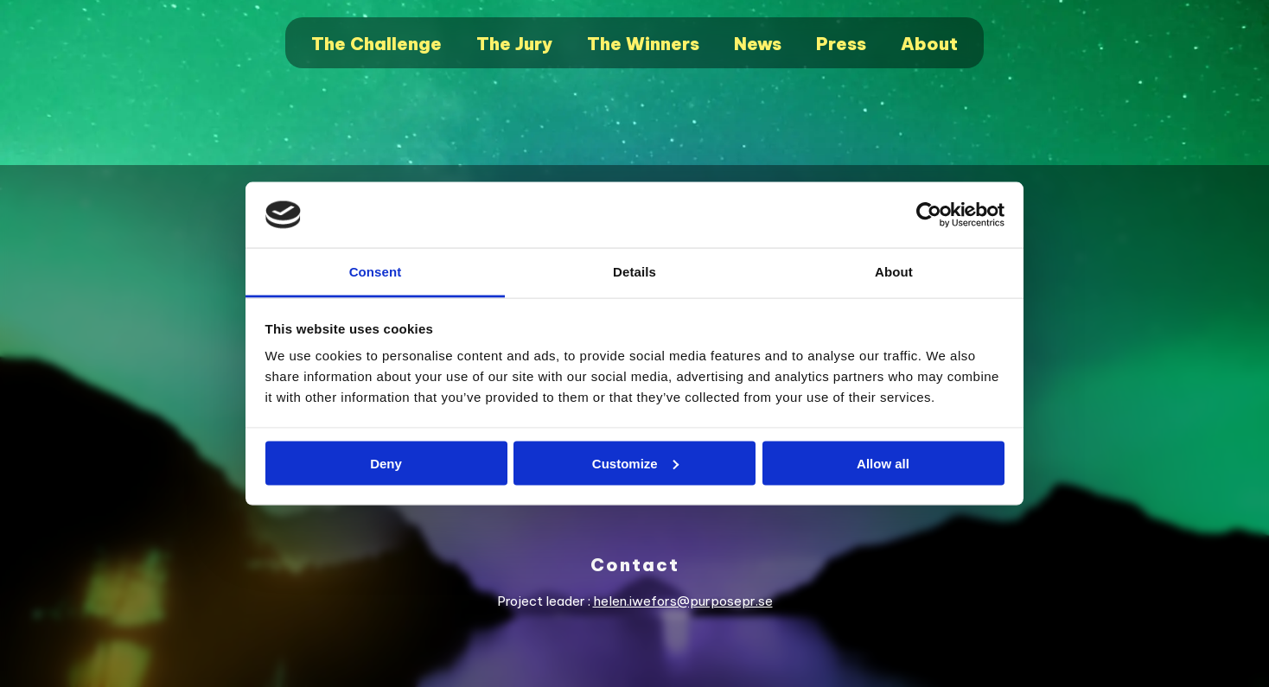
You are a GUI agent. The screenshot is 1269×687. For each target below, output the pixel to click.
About (929, 43)
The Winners (643, 43)
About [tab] (894, 271)
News (757, 43)
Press (841, 43)
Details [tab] (634, 271)
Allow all (883, 462)
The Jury (514, 43)
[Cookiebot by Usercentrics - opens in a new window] (928, 215)
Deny (386, 462)
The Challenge (376, 43)
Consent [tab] (375, 271)
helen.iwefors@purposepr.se (683, 601)
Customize (635, 462)
